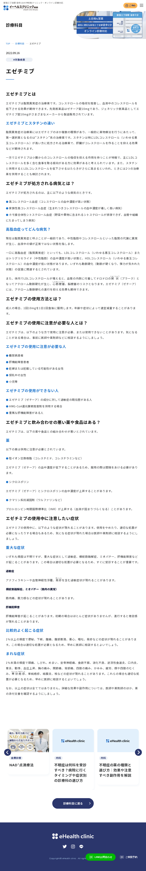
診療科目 (19, 43)
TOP (8, 43)
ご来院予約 (128, 857)
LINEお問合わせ (100, 857)
